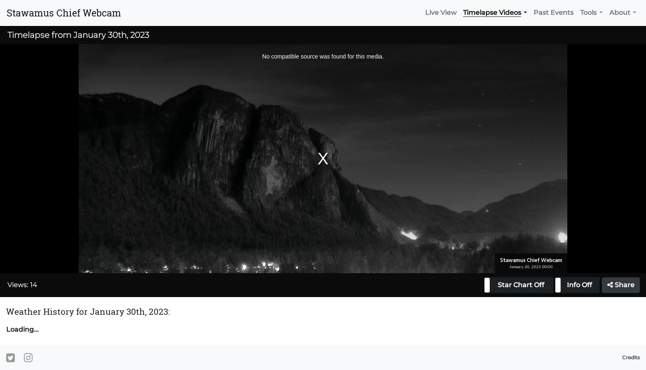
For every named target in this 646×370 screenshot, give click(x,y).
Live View (440, 12)
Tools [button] (588, 12)
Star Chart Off (521, 285)
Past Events (553, 12)
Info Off (579, 285)
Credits (631, 357)
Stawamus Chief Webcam (64, 13)
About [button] (619, 12)
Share (620, 285)
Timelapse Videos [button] (492, 12)
